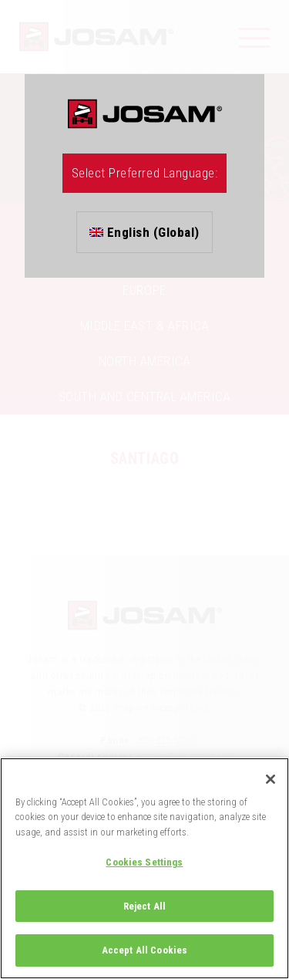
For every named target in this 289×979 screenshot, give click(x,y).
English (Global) (144, 232)
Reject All (144, 906)
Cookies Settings (144, 862)
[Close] (270, 779)
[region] (144, 868)
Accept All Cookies (144, 950)
